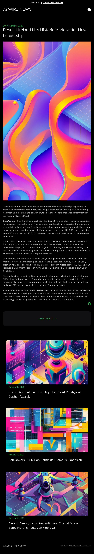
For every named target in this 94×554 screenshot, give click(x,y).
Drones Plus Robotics (53, 3)
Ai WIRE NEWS (17, 9)
